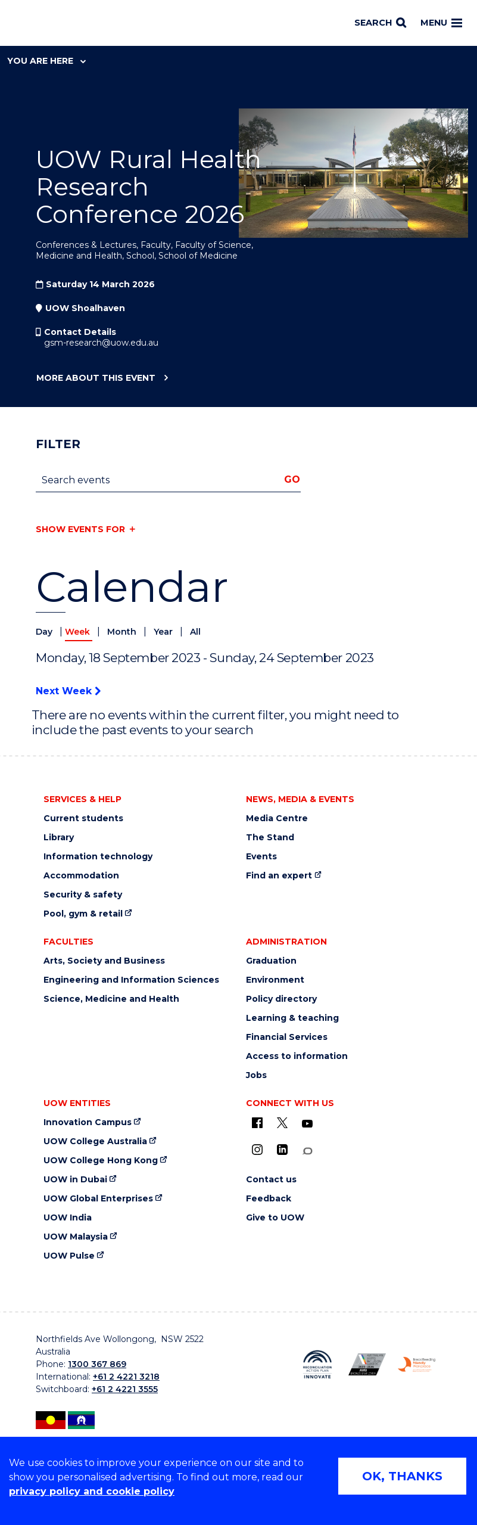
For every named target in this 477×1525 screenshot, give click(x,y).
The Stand (270, 838)
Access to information (297, 1056)
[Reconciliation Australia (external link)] (317, 1364)
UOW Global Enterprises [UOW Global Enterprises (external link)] (98, 1199)
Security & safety (82, 895)
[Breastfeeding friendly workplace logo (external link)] (416, 1364)
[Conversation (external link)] (307, 1151)
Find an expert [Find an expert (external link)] (279, 876)
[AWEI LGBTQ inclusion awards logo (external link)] (367, 1364)
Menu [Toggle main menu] (441, 22)
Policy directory (281, 999)
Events (261, 857)
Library (58, 838)
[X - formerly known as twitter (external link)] (282, 1122)
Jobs (256, 1075)
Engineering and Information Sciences (131, 980)
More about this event (95, 378)
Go (292, 479)
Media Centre (277, 818)
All (195, 631)
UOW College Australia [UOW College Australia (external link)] (95, 1141)
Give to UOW (275, 1218)
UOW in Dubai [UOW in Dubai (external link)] (75, 1180)
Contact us (271, 1180)
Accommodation (81, 876)
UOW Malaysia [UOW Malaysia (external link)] (75, 1237)
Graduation (271, 961)
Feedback (268, 1199)
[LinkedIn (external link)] (282, 1149)
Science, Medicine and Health (111, 999)
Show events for (80, 529)
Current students (83, 818)
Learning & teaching (292, 1018)
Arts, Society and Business (104, 961)
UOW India (67, 1218)
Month (123, 631)
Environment (275, 980)
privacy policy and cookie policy (91, 1491)
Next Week (68, 691)
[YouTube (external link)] (307, 1124)
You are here (46, 60)
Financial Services (287, 1037)
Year (164, 631)
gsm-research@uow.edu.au (101, 342)
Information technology (97, 857)
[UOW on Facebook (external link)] (257, 1122)
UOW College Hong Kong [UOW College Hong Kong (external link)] (100, 1161)
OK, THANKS (402, 1476)
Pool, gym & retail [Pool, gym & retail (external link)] (83, 914)
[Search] (380, 23)
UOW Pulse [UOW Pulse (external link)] (69, 1256)
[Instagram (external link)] (257, 1149)
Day (45, 631)
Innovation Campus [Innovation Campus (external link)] (87, 1122)
